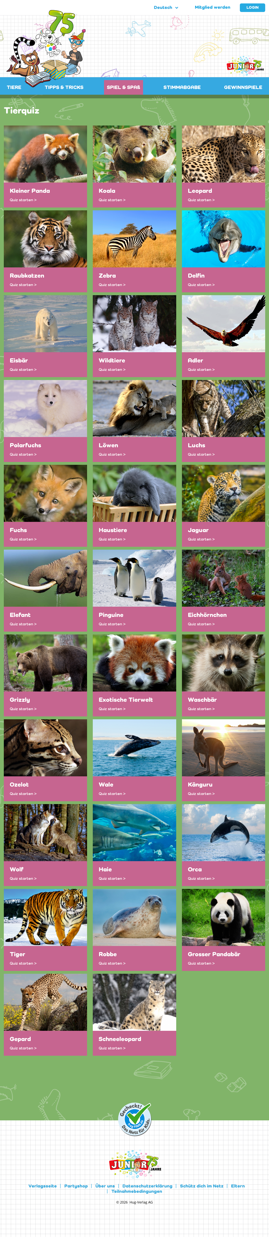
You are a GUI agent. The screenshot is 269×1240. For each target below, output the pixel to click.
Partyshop (76, 1186)
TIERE (14, 87)
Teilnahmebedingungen (136, 1191)
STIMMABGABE (182, 87)
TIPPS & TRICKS (64, 87)
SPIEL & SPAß (123, 87)
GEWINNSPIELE (243, 87)
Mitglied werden (212, 7)
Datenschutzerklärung (147, 1186)
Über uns (105, 1186)
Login (253, 8)
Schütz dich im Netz (201, 1186)
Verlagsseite (42, 1186)
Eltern (238, 1186)
